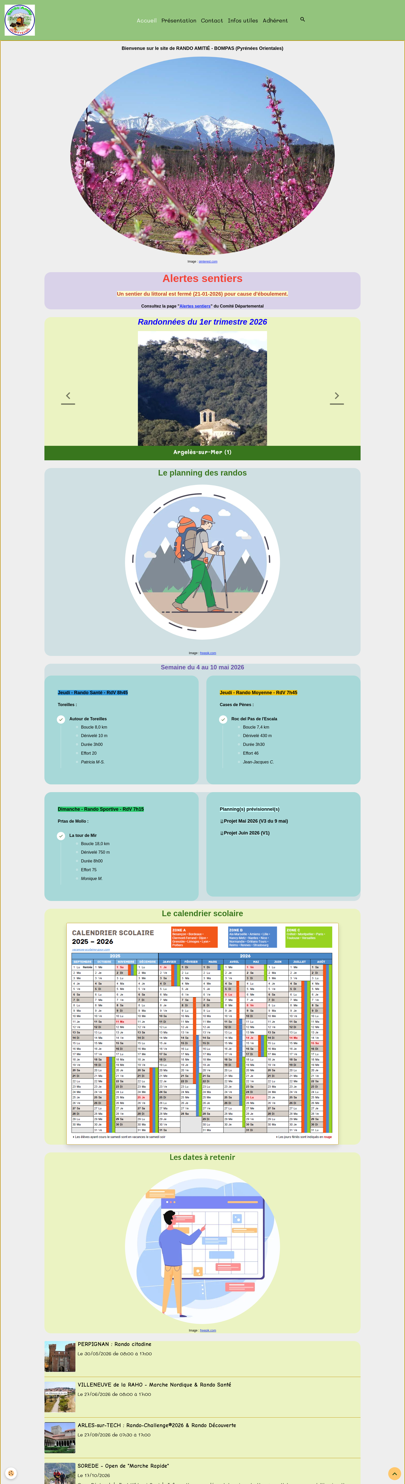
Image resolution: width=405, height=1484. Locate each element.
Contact (212, 20)
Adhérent (275, 20)
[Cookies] (11, 1473)
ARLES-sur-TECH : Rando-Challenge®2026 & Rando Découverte (157, 1425)
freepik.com (208, 653)
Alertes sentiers (195, 306)
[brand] (21, 20)
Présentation (178, 20)
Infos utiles (243, 20)
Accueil (147, 20)
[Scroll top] (394, 1473)
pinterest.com (208, 261)
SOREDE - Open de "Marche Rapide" (123, 1466)
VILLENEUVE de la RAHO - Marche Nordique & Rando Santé (154, 1385)
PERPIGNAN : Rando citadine (114, 1344)
